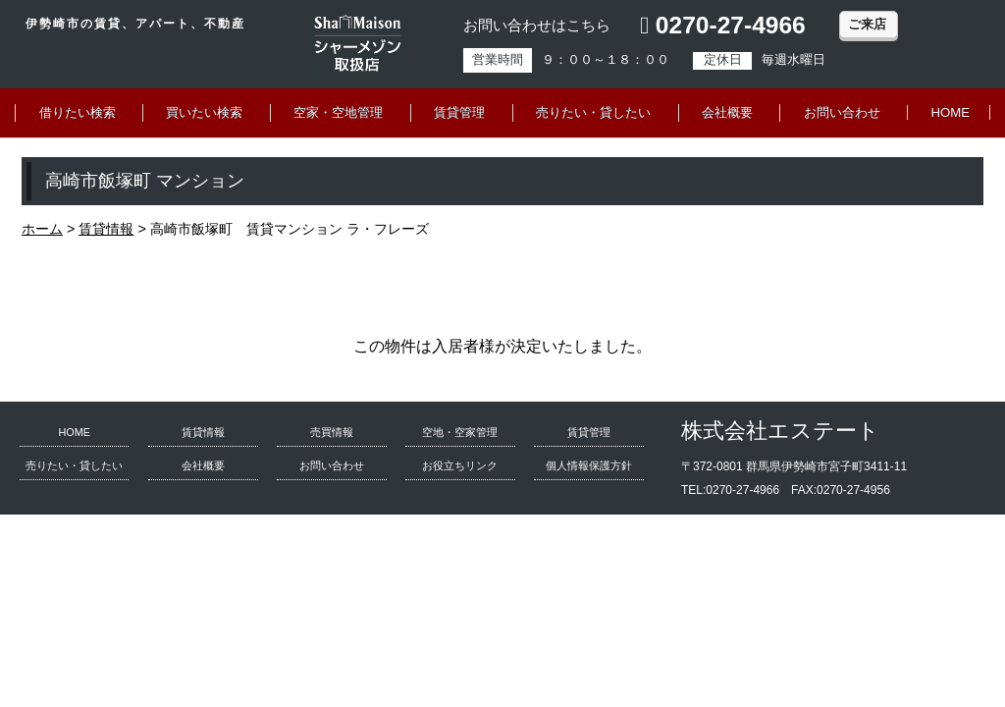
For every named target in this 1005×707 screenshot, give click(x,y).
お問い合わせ (842, 112)
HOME (951, 112)
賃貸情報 (203, 432)
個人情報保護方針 (589, 465)
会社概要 (727, 112)
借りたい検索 (77, 112)
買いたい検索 (204, 112)
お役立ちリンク (460, 465)
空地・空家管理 (460, 432)
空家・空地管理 (338, 112)
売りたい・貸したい (593, 112)
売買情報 (331, 432)
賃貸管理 (459, 112)
